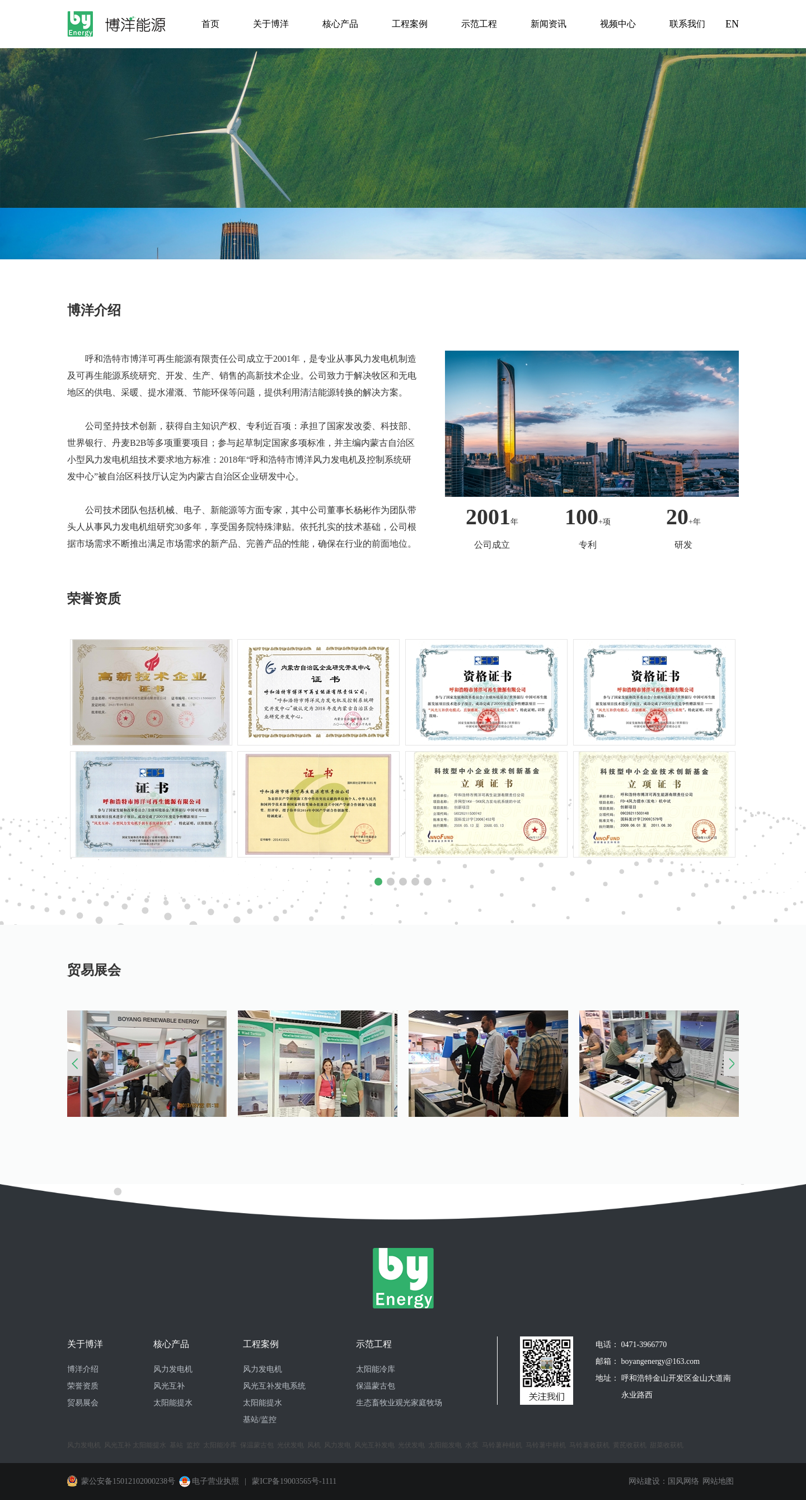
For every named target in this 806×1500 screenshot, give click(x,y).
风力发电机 (173, 1369)
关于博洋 (271, 24)
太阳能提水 (173, 1403)
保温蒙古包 (375, 1386)
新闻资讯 (548, 24)
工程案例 (410, 24)
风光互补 (169, 1386)
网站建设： (648, 1481)
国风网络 (683, 1481)
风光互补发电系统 (274, 1386)
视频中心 (618, 24)
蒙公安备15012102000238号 (128, 1481)
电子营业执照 (208, 1481)
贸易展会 (83, 1403)
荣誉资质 (83, 1386)
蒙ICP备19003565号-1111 (293, 1481)
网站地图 (718, 1481)
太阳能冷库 (375, 1369)
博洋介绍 (83, 1369)
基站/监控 (260, 1419)
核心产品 (340, 24)
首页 (210, 24)
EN (732, 24)
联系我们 (687, 24)
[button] (378, 882)
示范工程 (479, 24)
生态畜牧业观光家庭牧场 (399, 1403)
